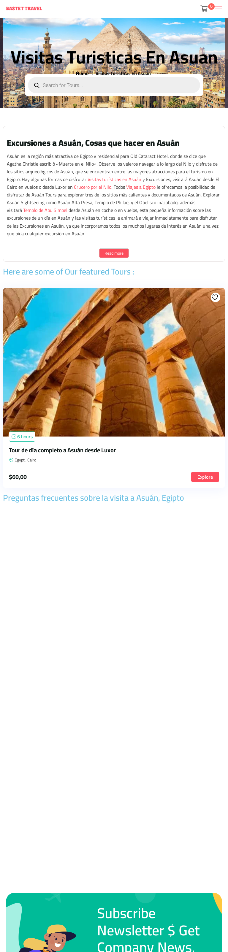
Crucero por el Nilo (92, 187)
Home (82, 73)
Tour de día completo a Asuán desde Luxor (62, 450)
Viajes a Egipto (141, 187)
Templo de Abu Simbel (45, 210)
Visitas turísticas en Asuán (114, 179)
